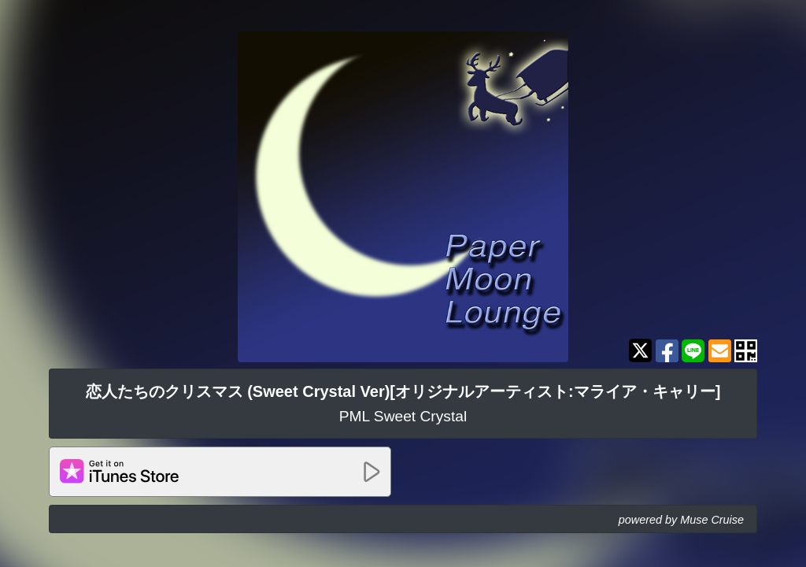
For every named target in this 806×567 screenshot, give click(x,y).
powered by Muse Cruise (681, 519)
